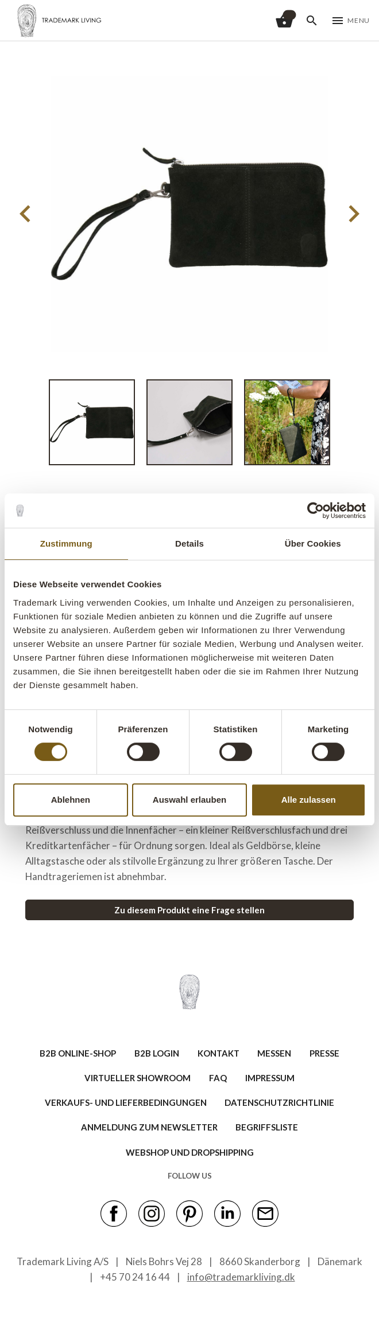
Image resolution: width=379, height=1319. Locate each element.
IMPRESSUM (270, 1078)
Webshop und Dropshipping (190, 1152)
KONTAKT (218, 1053)
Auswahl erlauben (189, 799)
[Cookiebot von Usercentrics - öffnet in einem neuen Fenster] (315, 510)
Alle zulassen (308, 799)
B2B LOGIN (156, 1053)
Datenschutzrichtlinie (279, 1102)
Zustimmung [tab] (66, 543)
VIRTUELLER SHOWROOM (137, 1078)
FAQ (218, 1078)
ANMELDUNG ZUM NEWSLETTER (149, 1127)
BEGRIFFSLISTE (266, 1127)
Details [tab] (189, 543)
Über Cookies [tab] (313, 543)
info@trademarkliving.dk (241, 1277)
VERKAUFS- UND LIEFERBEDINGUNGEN (126, 1102)
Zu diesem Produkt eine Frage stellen (189, 910)
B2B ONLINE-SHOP (78, 1053)
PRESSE (324, 1053)
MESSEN (274, 1053)
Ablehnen (70, 799)
